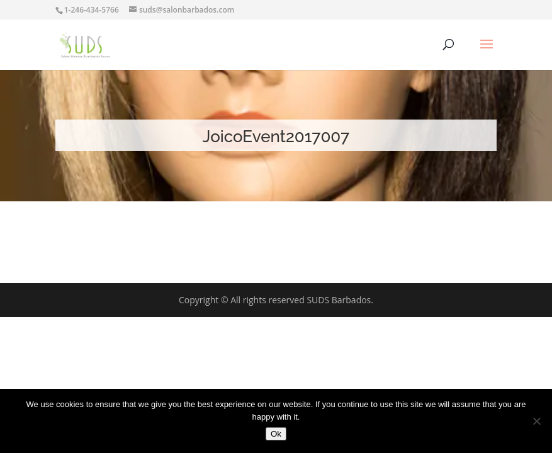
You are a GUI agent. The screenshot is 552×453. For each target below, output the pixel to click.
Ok (276, 434)
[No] (536, 421)
